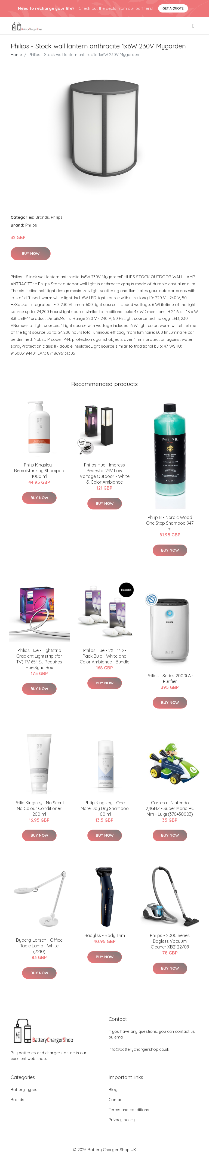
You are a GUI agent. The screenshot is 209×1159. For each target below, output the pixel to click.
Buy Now (30, 253)
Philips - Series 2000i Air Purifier (169, 678)
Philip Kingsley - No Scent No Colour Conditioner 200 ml (39, 808)
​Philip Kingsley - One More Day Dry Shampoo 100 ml (105, 808)
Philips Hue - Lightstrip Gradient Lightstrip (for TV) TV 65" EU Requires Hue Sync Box (39, 659)
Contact (116, 1099)
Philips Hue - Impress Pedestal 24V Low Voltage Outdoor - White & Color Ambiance (105, 473)
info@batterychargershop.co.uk (139, 1049)
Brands (42, 217)
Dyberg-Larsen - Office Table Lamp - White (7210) (39, 945)
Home (16, 54)
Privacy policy (122, 1119)
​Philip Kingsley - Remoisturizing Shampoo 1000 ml (39, 470)
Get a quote (173, 8)
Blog (113, 1089)
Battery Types (24, 1089)
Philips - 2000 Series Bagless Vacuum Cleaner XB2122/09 (170, 941)
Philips (57, 217)
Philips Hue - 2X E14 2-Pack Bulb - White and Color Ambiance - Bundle (104, 656)
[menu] (193, 26)
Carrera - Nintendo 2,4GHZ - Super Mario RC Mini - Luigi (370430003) (170, 808)
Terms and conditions (129, 1109)
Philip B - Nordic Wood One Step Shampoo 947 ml (169, 523)
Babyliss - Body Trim (104, 935)
